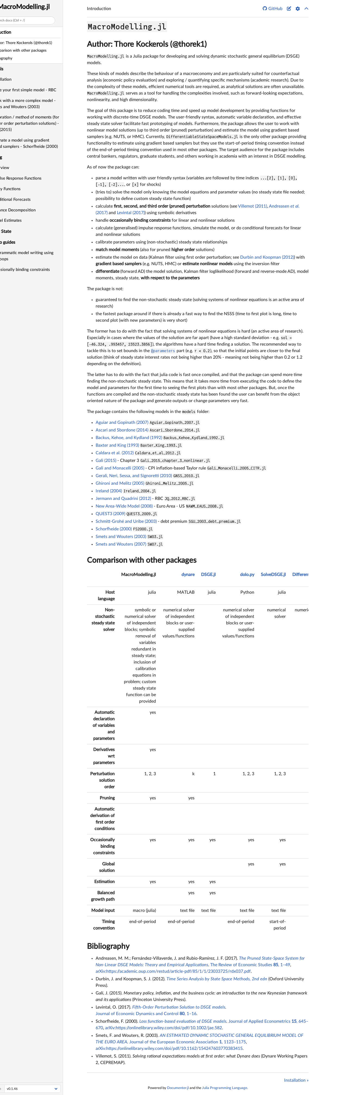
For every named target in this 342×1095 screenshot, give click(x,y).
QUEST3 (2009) (110, 514)
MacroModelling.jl (39, 7)
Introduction (14, 32)
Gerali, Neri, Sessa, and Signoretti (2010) (134, 476)
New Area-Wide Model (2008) (124, 506)
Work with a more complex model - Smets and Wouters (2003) (39, 104)
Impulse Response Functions (32, 178)
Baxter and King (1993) (117, 445)
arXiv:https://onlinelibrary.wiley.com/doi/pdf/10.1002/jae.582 (163, 1028)
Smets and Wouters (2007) (121, 544)
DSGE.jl (208, 574)
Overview (15, 168)
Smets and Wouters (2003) (121, 536)
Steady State (14, 231)
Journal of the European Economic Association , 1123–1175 (187, 1042)
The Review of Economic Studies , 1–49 (250, 965)
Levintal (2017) (131, 213)
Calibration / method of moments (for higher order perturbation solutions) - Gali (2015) (40, 123)
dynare (187, 574)
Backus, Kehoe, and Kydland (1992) (129, 438)
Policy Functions (21, 189)
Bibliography (108, 946)
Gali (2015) (106, 460)
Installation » (296, 1080)
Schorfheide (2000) (114, 529)
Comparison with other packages (141, 560)
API (5, 281)
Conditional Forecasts (26, 200)
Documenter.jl (178, 1088)
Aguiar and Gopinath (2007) (122, 422)
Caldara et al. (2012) (115, 453)
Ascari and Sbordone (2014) (122, 430)
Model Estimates (22, 220)
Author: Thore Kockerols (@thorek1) (147, 44)
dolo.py (247, 574)
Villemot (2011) (252, 206)
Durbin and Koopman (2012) (267, 257)
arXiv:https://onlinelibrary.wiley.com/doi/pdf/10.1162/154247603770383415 (169, 1048)
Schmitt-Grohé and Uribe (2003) (126, 521)
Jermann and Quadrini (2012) (123, 498)
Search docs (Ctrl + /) (25, 20)
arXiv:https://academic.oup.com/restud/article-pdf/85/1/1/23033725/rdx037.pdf (173, 971)
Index (7, 291)
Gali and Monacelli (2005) (120, 468)
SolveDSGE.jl (273, 574)
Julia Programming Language (224, 1088)
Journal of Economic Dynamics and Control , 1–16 (146, 1014)
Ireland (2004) (109, 491)
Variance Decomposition (29, 210)
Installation (17, 79)
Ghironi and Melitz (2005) (120, 483)
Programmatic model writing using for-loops (38, 256)
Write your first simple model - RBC (39, 90)
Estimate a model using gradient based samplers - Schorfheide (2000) (40, 143)
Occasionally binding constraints (36, 270)
